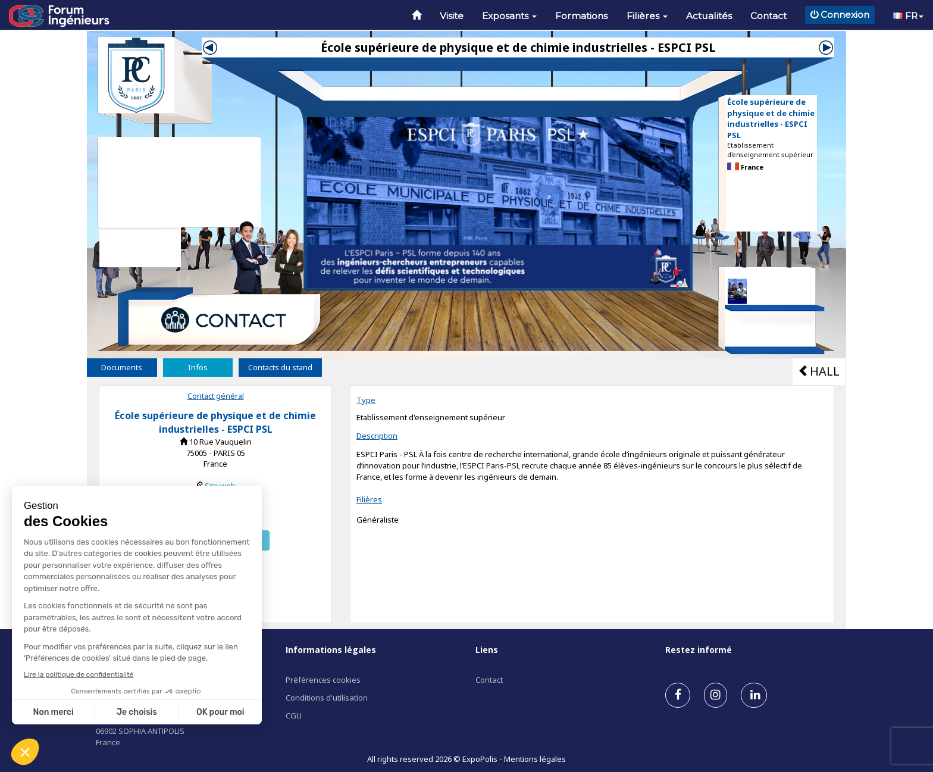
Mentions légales (535, 759)
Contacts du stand (280, 367)
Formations (581, 15)
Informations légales (331, 649)
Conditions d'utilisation (327, 697)
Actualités (709, 15)
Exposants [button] (509, 15)
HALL (819, 371)
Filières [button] (647, 15)
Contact (768, 15)
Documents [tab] (121, 367)
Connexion (839, 14)
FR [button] (908, 15)
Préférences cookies (323, 679)
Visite (452, 15)
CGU (294, 715)
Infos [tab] (198, 367)
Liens (486, 649)
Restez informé (698, 649)
